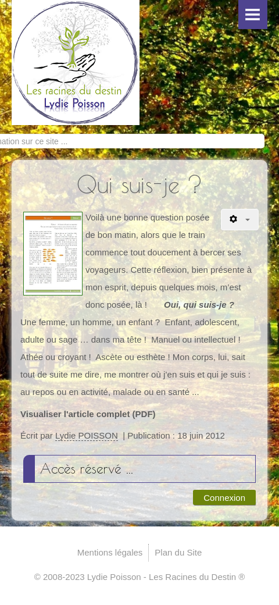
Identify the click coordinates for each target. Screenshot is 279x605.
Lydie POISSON (86, 435)
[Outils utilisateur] (240, 219)
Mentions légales (110, 552)
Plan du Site (178, 552)
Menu (252, 14)
